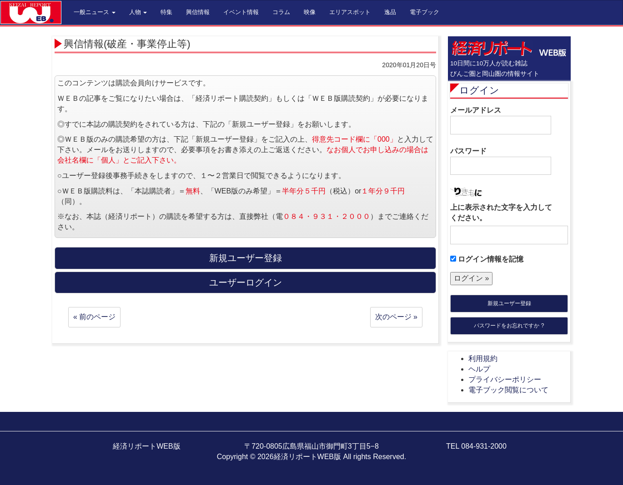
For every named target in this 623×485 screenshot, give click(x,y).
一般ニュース (95, 12)
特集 (166, 12)
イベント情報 (241, 12)
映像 (310, 12)
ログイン (479, 90)
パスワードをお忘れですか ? (509, 325)
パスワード (500, 161)
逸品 (390, 12)
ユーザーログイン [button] (245, 282)
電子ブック (424, 12)
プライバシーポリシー (504, 379)
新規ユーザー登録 (509, 303)
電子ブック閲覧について (508, 390)
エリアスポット (350, 12)
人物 (138, 12)
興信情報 (198, 12)
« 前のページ (94, 317)
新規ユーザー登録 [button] (245, 258)
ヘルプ (479, 369)
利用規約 (482, 358)
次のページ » (396, 317)
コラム (281, 12)
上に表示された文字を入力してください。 (501, 212)
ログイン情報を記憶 (486, 259)
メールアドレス (500, 120)
